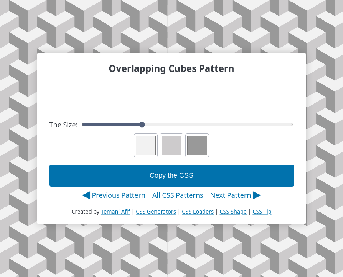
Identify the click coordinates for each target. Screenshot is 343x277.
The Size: (171, 124)
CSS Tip (261, 211)
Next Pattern (230, 195)
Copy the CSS (171, 175)
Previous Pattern (118, 195)
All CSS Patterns (177, 195)
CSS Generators (156, 211)
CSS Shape (232, 211)
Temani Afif (115, 211)
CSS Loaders (198, 211)
